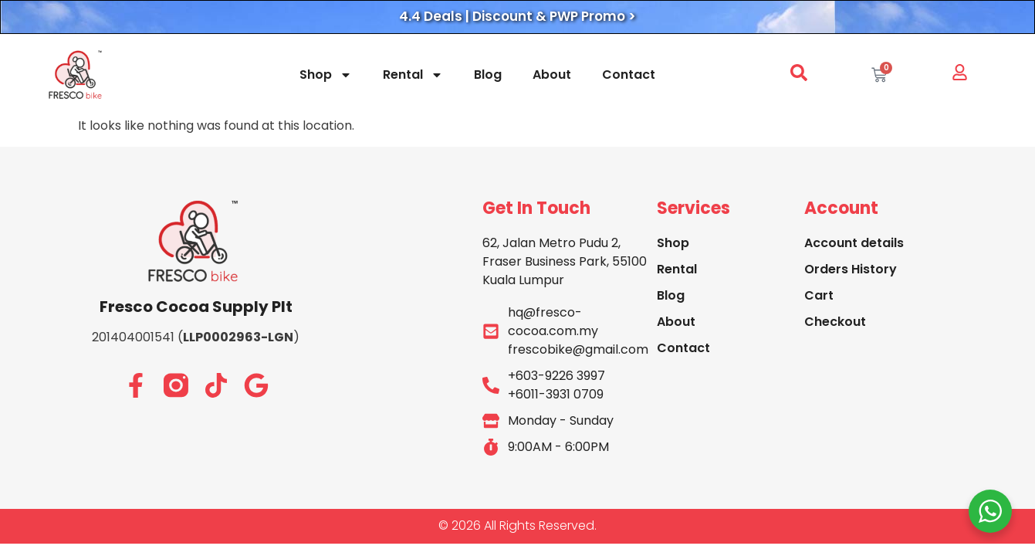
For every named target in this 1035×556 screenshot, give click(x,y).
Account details (854, 243)
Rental (413, 75)
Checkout (835, 322)
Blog (488, 74)
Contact (628, 74)
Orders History (850, 269)
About (552, 74)
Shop (325, 75)
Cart (819, 295)
